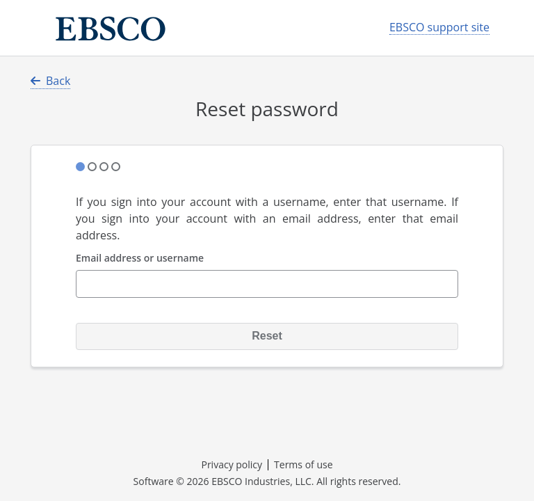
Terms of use (303, 464)
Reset (267, 336)
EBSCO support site (439, 27)
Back (50, 80)
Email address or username (140, 258)
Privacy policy (231, 464)
